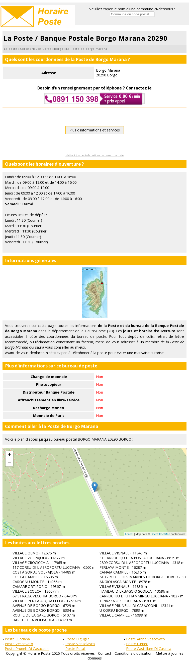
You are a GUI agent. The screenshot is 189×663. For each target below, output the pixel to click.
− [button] (9, 462)
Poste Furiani (137, 643)
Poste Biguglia (77, 639)
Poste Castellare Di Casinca (148, 648)
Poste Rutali (75, 648)
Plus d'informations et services (94, 130)
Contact (104, 653)
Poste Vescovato (19, 643)
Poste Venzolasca (80, 643)
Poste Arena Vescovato (145, 639)
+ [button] (9, 455)
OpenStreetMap (160, 534)
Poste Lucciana (17, 639)
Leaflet (129, 534)
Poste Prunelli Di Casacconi (27, 648)
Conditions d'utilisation (133, 653)
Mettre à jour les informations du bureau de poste (94, 155)
